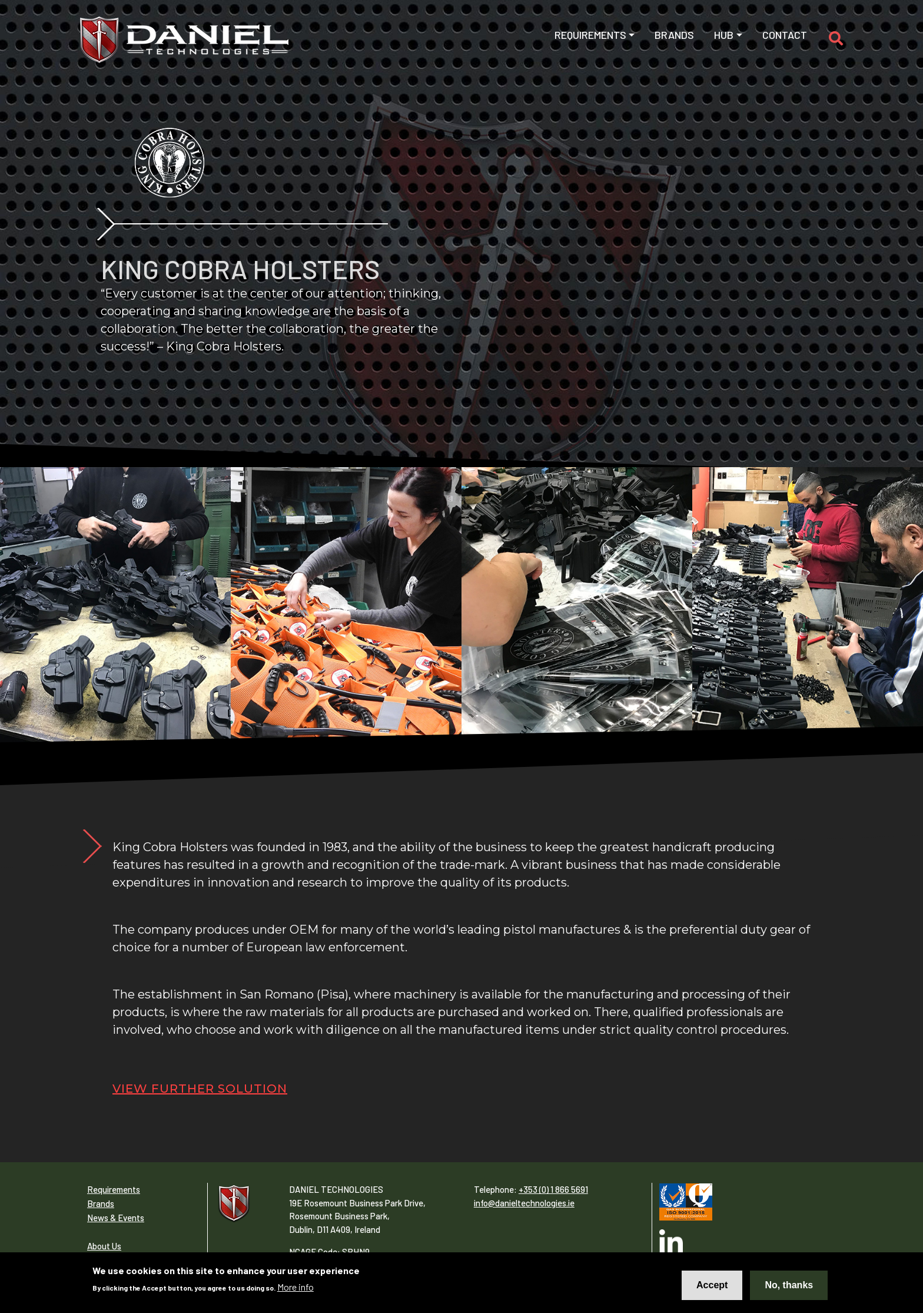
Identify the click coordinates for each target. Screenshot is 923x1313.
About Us (104, 1246)
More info (295, 1286)
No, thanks (789, 1285)
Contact (784, 34)
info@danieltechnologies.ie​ (524, 1203)
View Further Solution (199, 1089)
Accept (712, 1285)
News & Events (115, 1217)
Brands (674, 34)
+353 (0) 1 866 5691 (553, 1189)
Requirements (590, 34)
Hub (723, 34)
